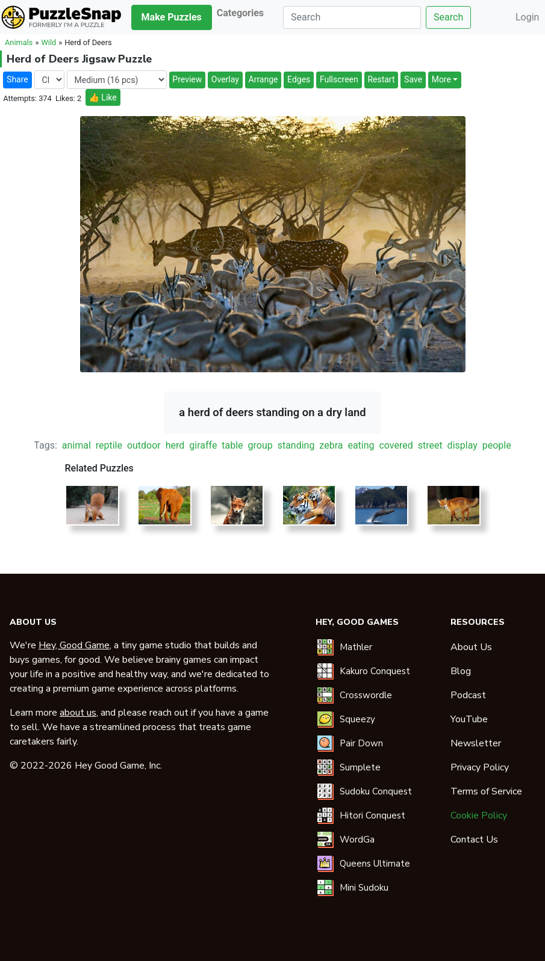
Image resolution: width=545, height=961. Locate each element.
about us (78, 712)
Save (413, 79)
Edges (298, 79)
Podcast (468, 695)
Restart (380, 79)
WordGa (357, 840)
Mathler (356, 647)
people (496, 445)
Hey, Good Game (74, 645)
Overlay (225, 79)
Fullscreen (339, 79)
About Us (471, 647)
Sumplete (360, 767)
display (462, 445)
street (430, 445)
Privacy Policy (479, 767)
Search (448, 17)
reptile (109, 445)
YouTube (469, 719)
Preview (187, 79)
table (232, 445)
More (441, 79)
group (260, 445)
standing (296, 445)
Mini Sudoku (364, 888)
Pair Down (361, 743)
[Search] (352, 17)
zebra (331, 445)
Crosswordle (366, 695)
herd (175, 445)
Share (17, 79)
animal (76, 445)
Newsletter (475, 743)
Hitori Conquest (372, 815)
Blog (460, 671)
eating (360, 445)
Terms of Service (486, 791)
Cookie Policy (478, 815)
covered (396, 445)
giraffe (203, 445)
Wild (48, 42)
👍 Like (102, 97)
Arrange (263, 79)
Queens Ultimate (375, 864)
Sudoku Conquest (376, 791)
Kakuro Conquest (375, 671)
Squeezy (357, 719)
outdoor (144, 445)
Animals (19, 42)
